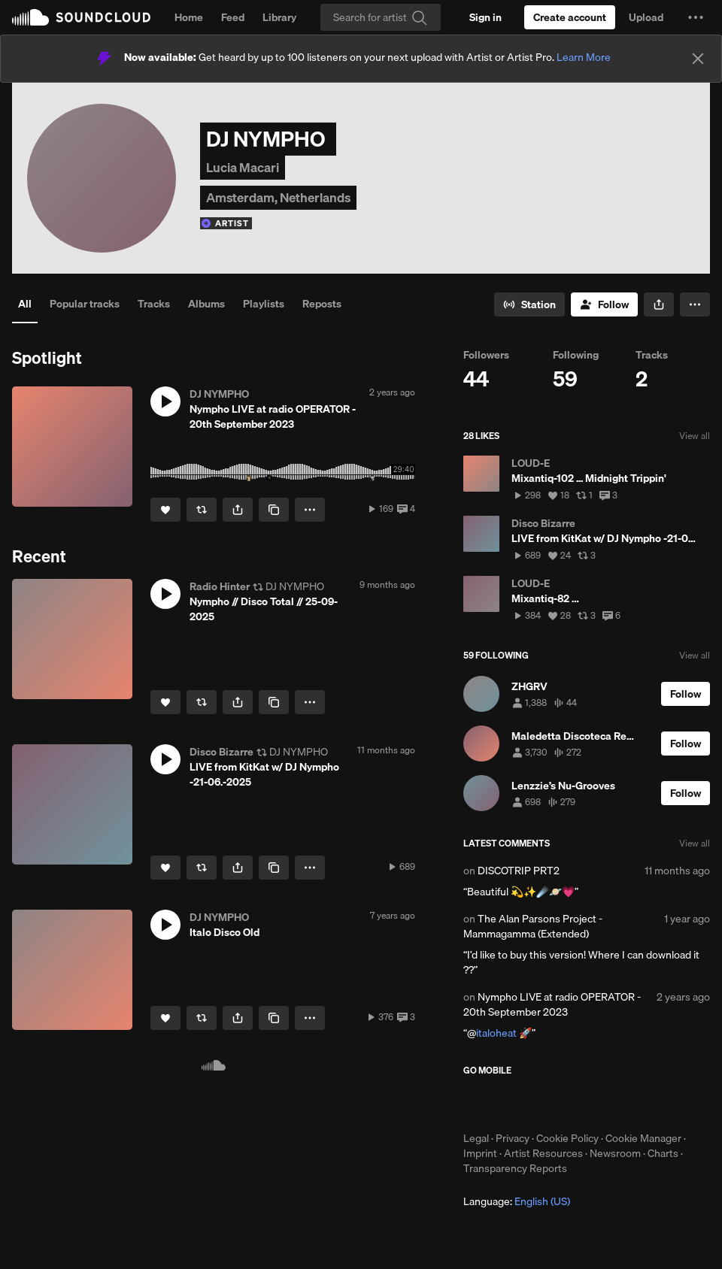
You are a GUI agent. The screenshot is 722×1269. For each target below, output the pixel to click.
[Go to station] (529, 304)
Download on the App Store (508, 1104)
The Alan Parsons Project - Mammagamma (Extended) (532, 926)
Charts (663, 1153)
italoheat (496, 1033)
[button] (695, 17)
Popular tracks (85, 303)
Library (279, 17)
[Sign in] (485, 17)
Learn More (584, 57)
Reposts (321, 303)
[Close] (698, 58)
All (25, 303)
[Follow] (604, 304)
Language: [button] (516, 1201)
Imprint (480, 1153)
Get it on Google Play (610, 1104)
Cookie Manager (643, 1138)
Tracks (154, 303)
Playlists (263, 303)
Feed (232, 17)
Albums (206, 303)
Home (188, 17)
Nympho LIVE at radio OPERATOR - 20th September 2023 (552, 1004)
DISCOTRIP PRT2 (519, 870)
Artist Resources (543, 1153)
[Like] (165, 510)
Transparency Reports (515, 1168)
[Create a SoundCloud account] (569, 17)
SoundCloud (81, 17)
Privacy (512, 1138)
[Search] (380, 17)
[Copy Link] (274, 510)
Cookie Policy (567, 1138)
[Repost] (202, 510)
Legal (476, 1138)
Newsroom (615, 1153)
